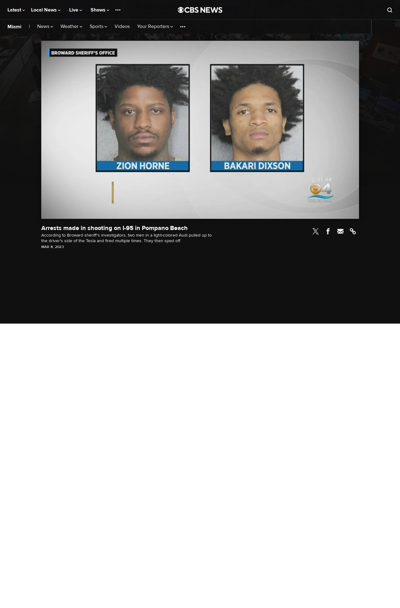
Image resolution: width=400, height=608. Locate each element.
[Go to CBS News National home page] (200, 10)
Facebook (328, 231)
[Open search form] (390, 10)
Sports (98, 27)
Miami (14, 27)
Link (353, 231)
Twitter (315, 231)
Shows (100, 9)
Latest (16, 9)
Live (75, 10)
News (45, 27)
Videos (122, 27)
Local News (46, 9)
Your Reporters (155, 27)
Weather (71, 27)
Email (340, 231)
